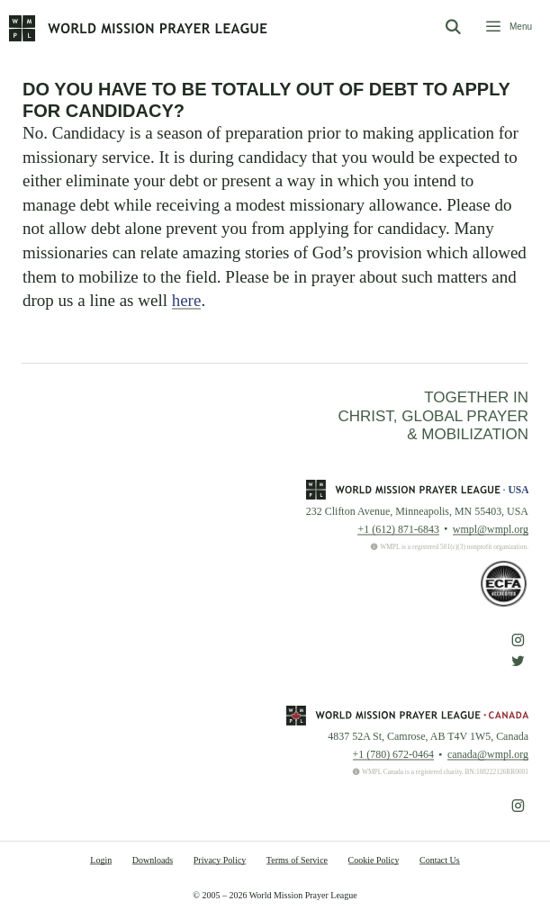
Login (101, 860)
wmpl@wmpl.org (490, 529)
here (187, 300)
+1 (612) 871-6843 (397, 529)
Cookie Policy (374, 860)
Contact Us (439, 860)
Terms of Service (297, 860)
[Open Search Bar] (452, 27)
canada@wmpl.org (487, 754)
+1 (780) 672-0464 (393, 754)
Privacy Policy (220, 860)
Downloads (153, 860)
